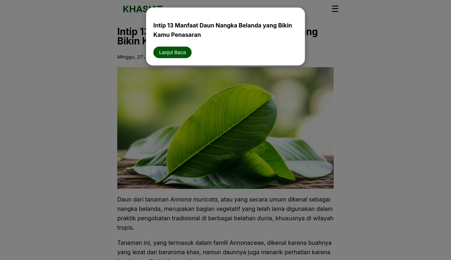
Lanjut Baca (172, 52)
